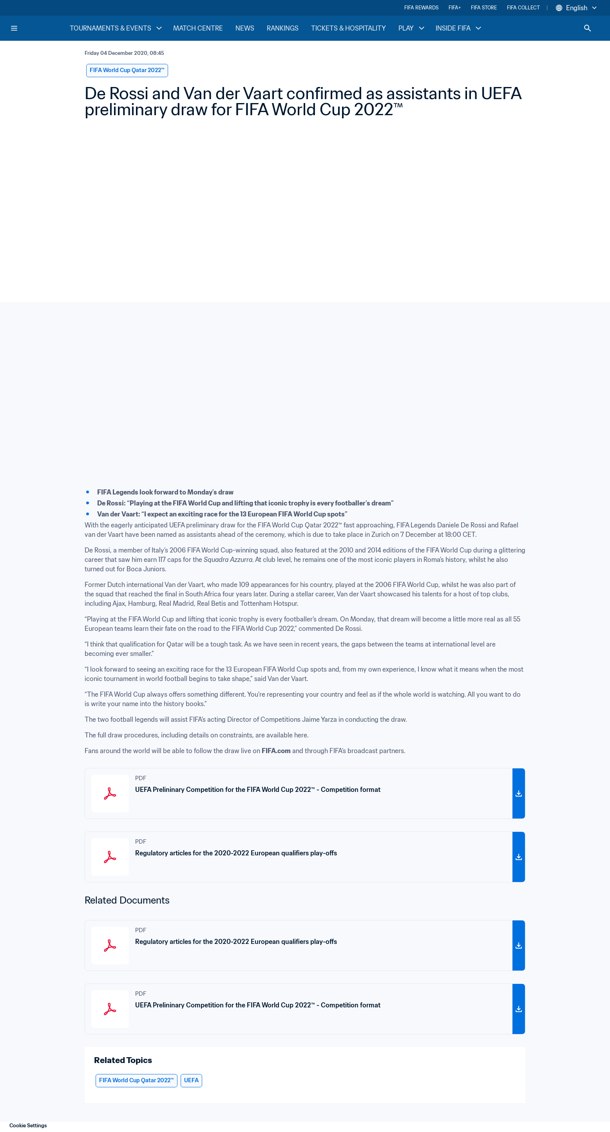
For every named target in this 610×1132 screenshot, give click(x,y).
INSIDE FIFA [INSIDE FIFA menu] (459, 28)
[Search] (588, 28)
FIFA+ (455, 8)
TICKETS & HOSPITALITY (348, 28)
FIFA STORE (484, 8)
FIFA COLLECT (523, 8)
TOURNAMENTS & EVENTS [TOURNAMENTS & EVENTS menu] (117, 28)
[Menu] (14, 28)
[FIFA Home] (39, 28)
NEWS (244, 28)
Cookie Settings (28, 1125)
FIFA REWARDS (421, 8)
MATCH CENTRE (198, 28)
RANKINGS (283, 28)
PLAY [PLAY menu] (412, 28)
